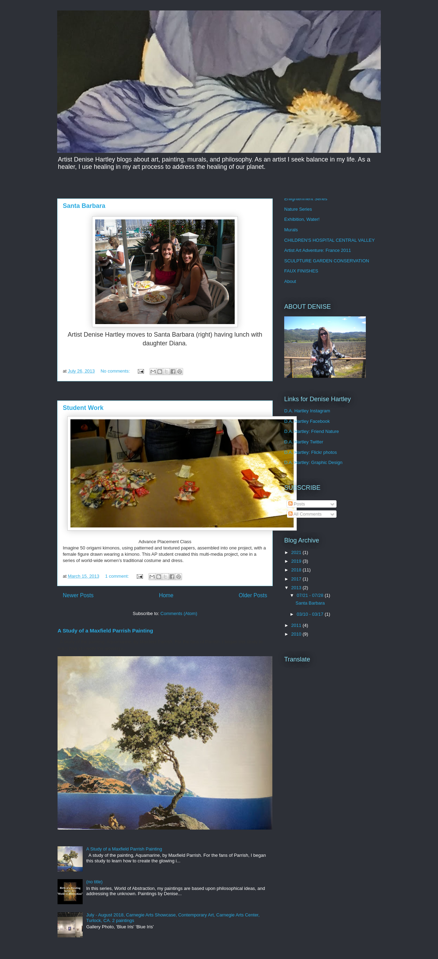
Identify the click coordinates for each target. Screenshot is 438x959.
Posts (296, 504)
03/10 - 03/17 (311, 614)
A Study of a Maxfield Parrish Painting (105, 631)
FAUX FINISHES (301, 271)
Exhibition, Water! (301, 219)
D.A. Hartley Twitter (303, 441)
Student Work (83, 407)
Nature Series (298, 209)
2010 (297, 634)
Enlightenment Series (305, 198)
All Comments (305, 514)
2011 (297, 625)
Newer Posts (78, 595)
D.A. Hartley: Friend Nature (311, 431)
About (290, 281)
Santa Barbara (84, 205)
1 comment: (117, 576)
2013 (297, 587)
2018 (297, 569)
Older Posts (253, 595)
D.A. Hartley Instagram (307, 410)
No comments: (115, 371)
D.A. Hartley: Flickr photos (310, 452)
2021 (297, 552)
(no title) (94, 881)
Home (166, 595)
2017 (297, 579)
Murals (291, 229)
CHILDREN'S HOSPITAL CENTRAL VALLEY (329, 240)
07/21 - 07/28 (311, 595)
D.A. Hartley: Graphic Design (313, 462)
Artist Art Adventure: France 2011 (317, 250)
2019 (297, 561)
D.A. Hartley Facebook (307, 421)
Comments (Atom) (178, 613)
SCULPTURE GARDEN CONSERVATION (326, 260)
